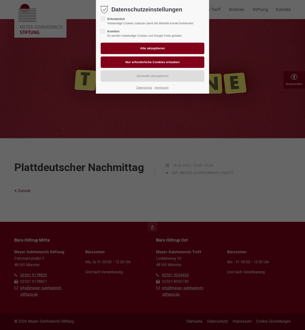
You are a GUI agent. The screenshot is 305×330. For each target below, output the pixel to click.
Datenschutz (144, 87)
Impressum (161, 87)
